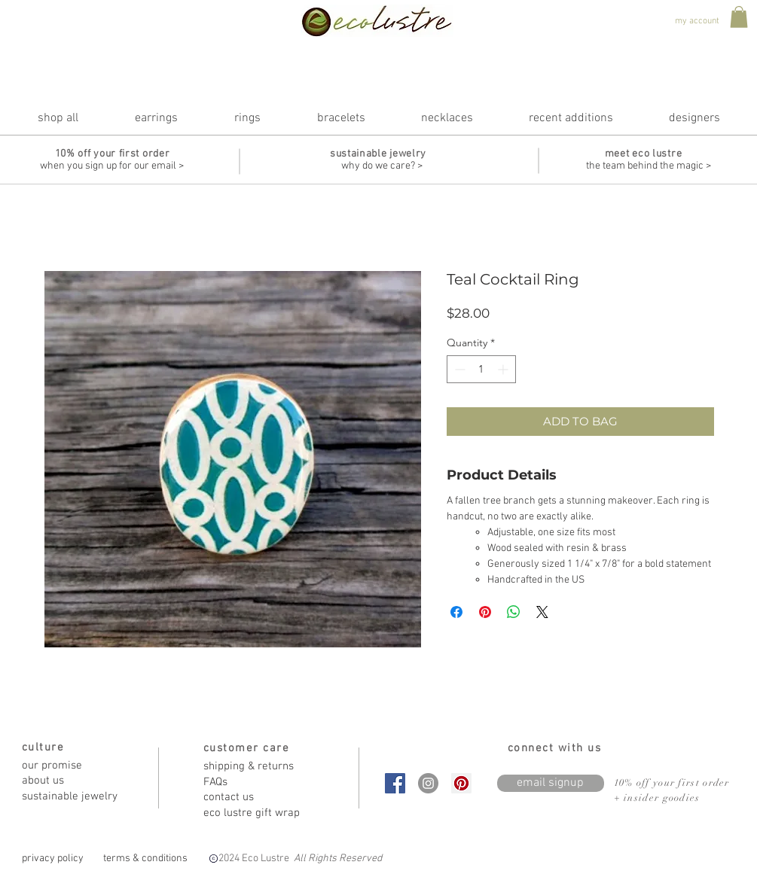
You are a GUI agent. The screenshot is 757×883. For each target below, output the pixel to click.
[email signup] (550, 783)
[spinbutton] (481, 369)
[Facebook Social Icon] (395, 783)
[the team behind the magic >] (648, 166)
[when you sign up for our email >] (112, 166)
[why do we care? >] (382, 166)
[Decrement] (458, 369)
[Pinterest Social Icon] (461, 783)
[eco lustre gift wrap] (256, 813)
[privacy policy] (53, 858)
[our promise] (75, 766)
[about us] (75, 781)
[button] (739, 17)
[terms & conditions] (145, 858)
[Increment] (504, 369)
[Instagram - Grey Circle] (428, 783)
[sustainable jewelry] (75, 797)
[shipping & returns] (256, 767)
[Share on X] (542, 612)
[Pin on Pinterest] (485, 612)
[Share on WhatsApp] (514, 612)
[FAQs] (256, 782)
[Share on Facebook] (456, 612)
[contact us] (256, 797)
